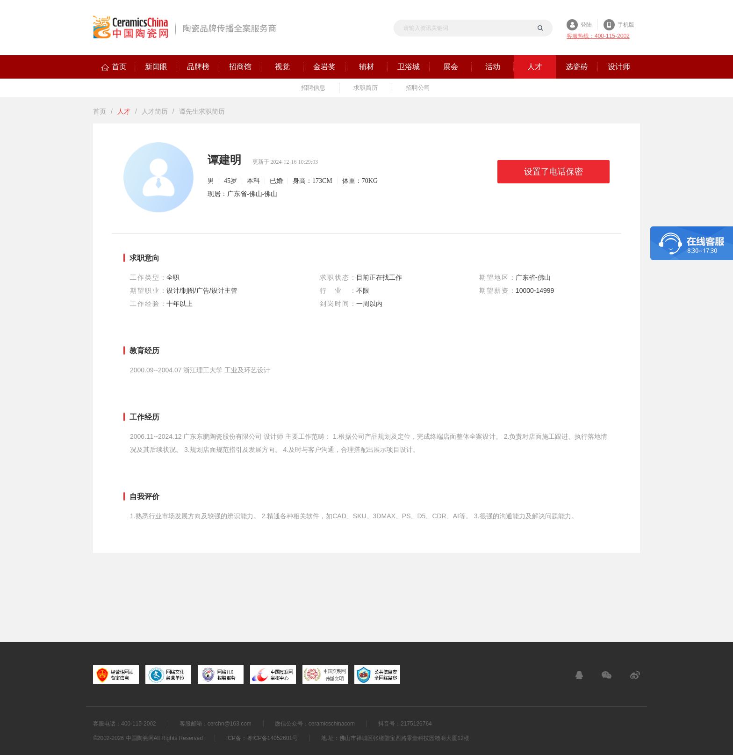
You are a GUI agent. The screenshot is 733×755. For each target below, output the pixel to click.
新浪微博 (635, 675)
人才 (123, 111)
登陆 (586, 25)
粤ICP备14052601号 (272, 738)
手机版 (626, 25)
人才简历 (155, 111)
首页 (99, 111)
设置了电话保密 (553, 171)
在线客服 (579, 675)
